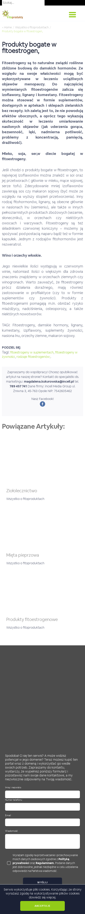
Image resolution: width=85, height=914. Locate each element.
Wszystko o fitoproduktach (32, 27)
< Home (7, 27)
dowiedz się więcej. (42, 897)
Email (8, 815)
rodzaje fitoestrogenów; (33, 357)
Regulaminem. (45, 863)
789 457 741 (18, 386)
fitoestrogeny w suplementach (32, 352)
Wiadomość (11, 831)
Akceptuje (42, 906)
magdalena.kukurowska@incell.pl (49, 381)
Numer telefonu (13, 799)
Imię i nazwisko (13, 787)
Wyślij (42, 882)
